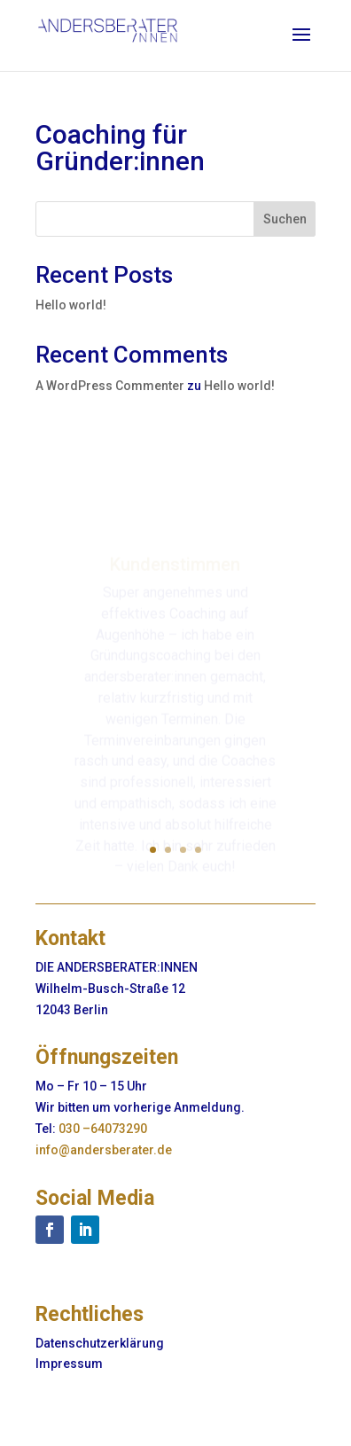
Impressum (69, 1363)
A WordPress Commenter (109, 386)
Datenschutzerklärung (99, 1343)
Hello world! (70, 305)
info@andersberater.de (103, 1150)
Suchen (285, 219)
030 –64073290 (102, 1129)
